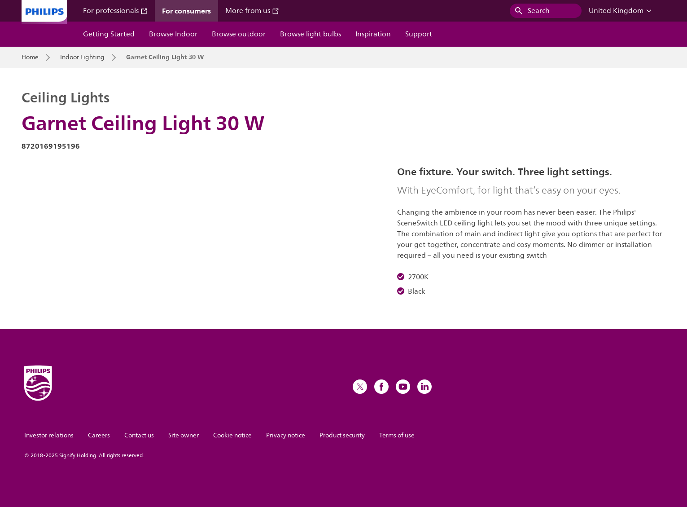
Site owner (183, 435)
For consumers (186, 10)
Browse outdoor (239, 34)
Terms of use (397, 435)
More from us (252, 10)
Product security (342, 435)
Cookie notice (232, 435)
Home (30, 57)
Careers (99, 435)
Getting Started (109, 34)
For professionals (115, 10)
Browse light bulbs (310, 34)
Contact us (139, 435)
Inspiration (373, 34)
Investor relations (49, 435)
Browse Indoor (173, 34)
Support (418, 34)
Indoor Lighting (82, 57)
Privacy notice (285, 435)
